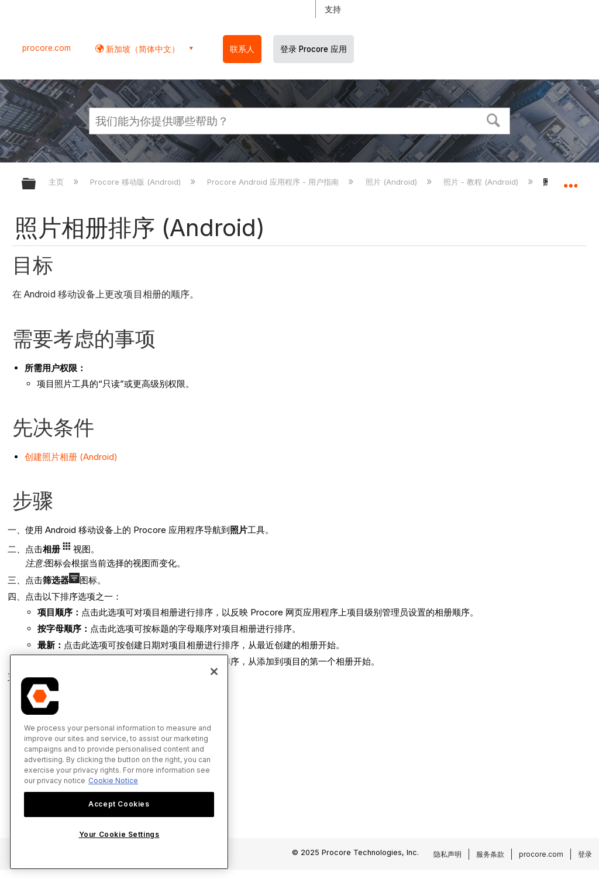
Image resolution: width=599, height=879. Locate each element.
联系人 (242, 49)
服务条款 (490, 854)
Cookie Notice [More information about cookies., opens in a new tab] (113, 780)
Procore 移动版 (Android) (136, 181)
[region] (119, 762)
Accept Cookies (118, 804)
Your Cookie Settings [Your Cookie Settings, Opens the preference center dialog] (119, 834)
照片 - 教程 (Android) (482, 181)
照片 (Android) (392, 181)
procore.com (46, 48)
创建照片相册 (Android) (71, 456)
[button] (493, 119)
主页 (57, 181)
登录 (585, 854)
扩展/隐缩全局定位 (570, 180)
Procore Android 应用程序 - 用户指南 (274, 181)
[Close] (214, 671)
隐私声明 (447, 854)
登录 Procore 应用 (313, 49)
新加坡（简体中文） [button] (142, 49)
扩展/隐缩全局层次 (36, 184)
